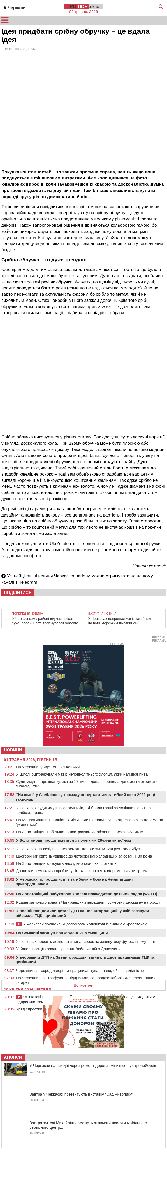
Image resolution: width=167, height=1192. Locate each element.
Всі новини (83, 985)
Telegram (28, 582)
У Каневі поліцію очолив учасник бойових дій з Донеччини (68, 948)
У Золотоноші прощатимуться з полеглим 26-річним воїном (73, 840)
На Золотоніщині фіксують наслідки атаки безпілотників (66, 863)
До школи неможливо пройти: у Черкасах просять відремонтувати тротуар (83, 870)
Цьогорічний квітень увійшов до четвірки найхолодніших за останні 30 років (84, 856)
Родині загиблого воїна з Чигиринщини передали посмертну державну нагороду (88, 902)
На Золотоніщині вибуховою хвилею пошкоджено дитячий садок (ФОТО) (86, 893)
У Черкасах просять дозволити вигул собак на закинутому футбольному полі (85, 941)
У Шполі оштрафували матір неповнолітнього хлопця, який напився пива (82, 774)
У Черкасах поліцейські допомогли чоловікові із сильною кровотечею (82, 924)
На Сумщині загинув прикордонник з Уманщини (62, 933)
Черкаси (17, 7)
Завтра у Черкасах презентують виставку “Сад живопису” (81, 1094)
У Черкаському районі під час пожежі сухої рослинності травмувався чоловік (45, 621)
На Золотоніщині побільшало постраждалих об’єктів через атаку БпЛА (79, 831)
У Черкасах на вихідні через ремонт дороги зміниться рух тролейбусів (79, 849)
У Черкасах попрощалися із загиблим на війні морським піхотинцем (119, 621)
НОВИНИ (13, 750)
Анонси (13, 1057)
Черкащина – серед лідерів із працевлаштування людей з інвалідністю (80, 970)
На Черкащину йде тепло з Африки (48, 767)
